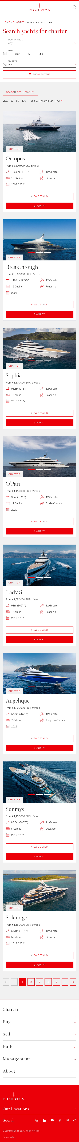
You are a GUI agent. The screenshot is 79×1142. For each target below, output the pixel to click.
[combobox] (42, 65)
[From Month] (17, 54)
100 (24, 100)
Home (6, 22)
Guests (12, 61)
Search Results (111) (20, 92)
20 (12, 100)
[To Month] (41, 54)
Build (8, 1046)
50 (17, 100)
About (9, 1071)
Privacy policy (9, 1137)
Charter (19, 22)
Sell (6, 1034)
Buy (7, 1021)
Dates (11, 50)
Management (16, 1058)
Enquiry (39, 205)
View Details (39, 196)
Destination (15, 40)
